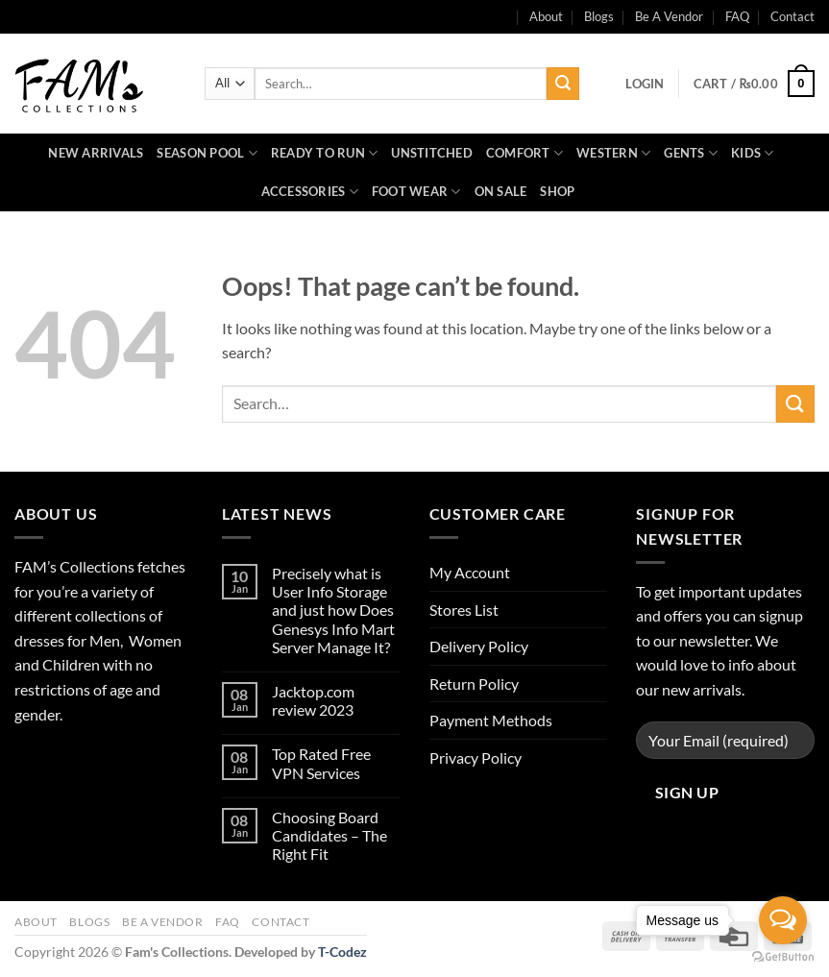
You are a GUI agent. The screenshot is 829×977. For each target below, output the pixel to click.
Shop (557, 191)
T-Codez (342, 951)
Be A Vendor (669, 16)
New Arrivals (95, 152)
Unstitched (432, 152)
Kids (752, 153)
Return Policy (474, 683)
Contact (792, 16)
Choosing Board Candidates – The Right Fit (329, 835)
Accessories (309, 192)
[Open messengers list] (783, 920)
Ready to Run (324, 153)
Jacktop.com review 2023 (313, 700)
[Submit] (563, 83)
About (36, 922)
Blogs (599, 16)
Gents (691, 153)
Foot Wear (416, 192)
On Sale (501, 191)
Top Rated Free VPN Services (321, 763)
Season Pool (206, 153)
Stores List (464, 609)
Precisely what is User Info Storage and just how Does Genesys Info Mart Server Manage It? (333, 610)
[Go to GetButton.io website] (783, 957)
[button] (644, 83)
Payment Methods (490, 720)
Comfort (524, 153)
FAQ (737, 16)
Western (613, 153)
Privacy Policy (475, 757)
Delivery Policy (478, 646)
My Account (469, 572)
